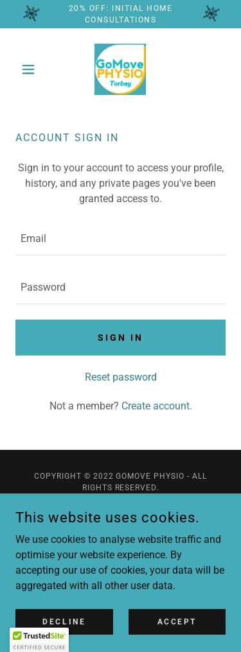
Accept (177, 621)
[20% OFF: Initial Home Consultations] (120, 14)
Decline (63, 621)
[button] (31, 69)
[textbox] (120, 238)
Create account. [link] (156, 406)
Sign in (120, 337)
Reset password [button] (121, 377)
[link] (120, 69)
